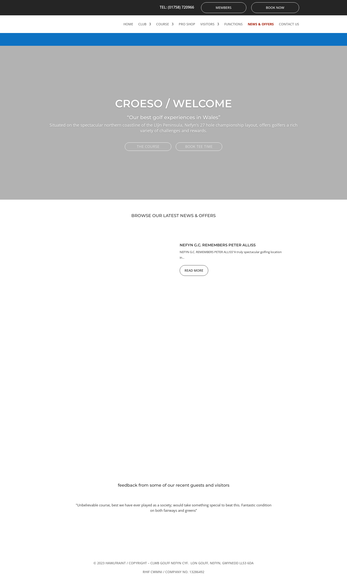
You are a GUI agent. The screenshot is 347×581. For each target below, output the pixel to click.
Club (142, 24)
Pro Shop (187, 24)
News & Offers (261, 24)
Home (128, 24)
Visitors (207, 24)
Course (162, 24)
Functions (233, 24)
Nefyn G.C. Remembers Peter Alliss (218, 245)
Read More (194, 270)
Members (223, 7)
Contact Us (289, 24)
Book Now (275, 7)
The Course (148, 146)
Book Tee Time (199, 146)
